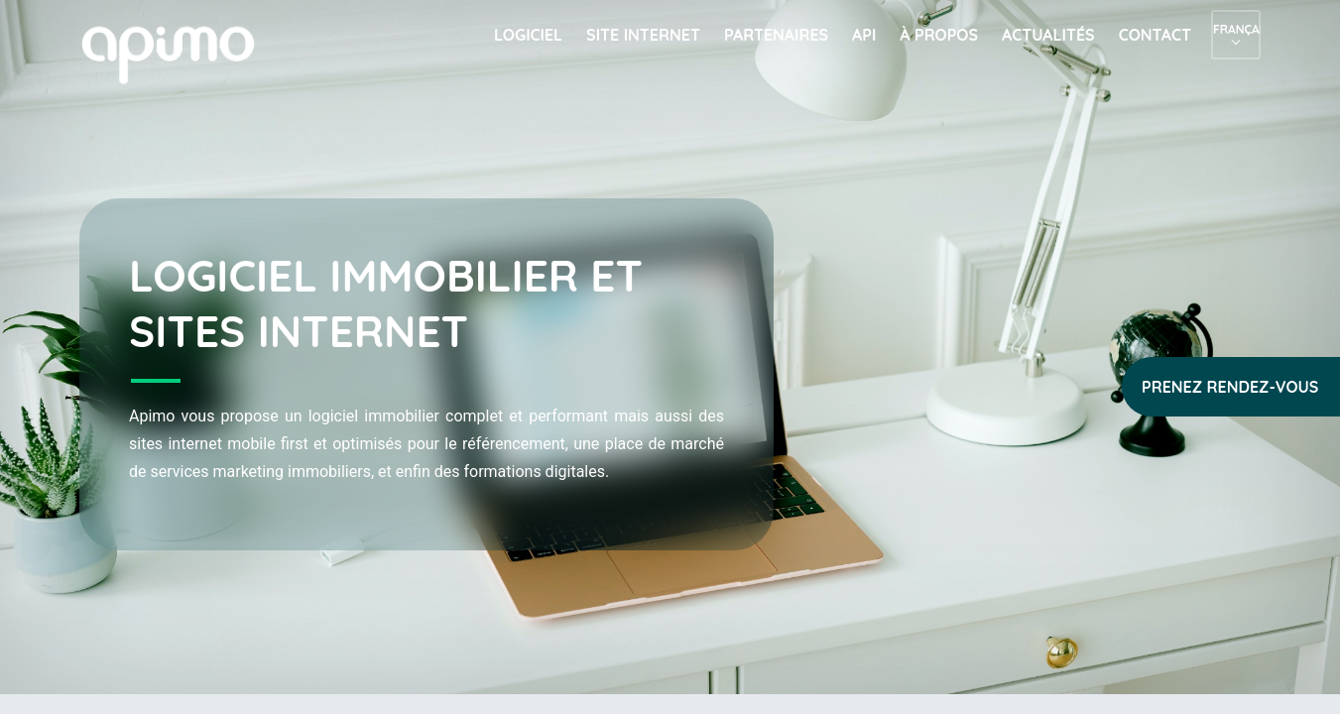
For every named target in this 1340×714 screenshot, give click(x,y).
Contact (1155, 35)
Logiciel (528, 35)
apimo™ (178, 53)
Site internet (643, 35)
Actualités (1048, 35)
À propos (939, 35)
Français (1236, 29)
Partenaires (776, 35)
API (864, 35)
